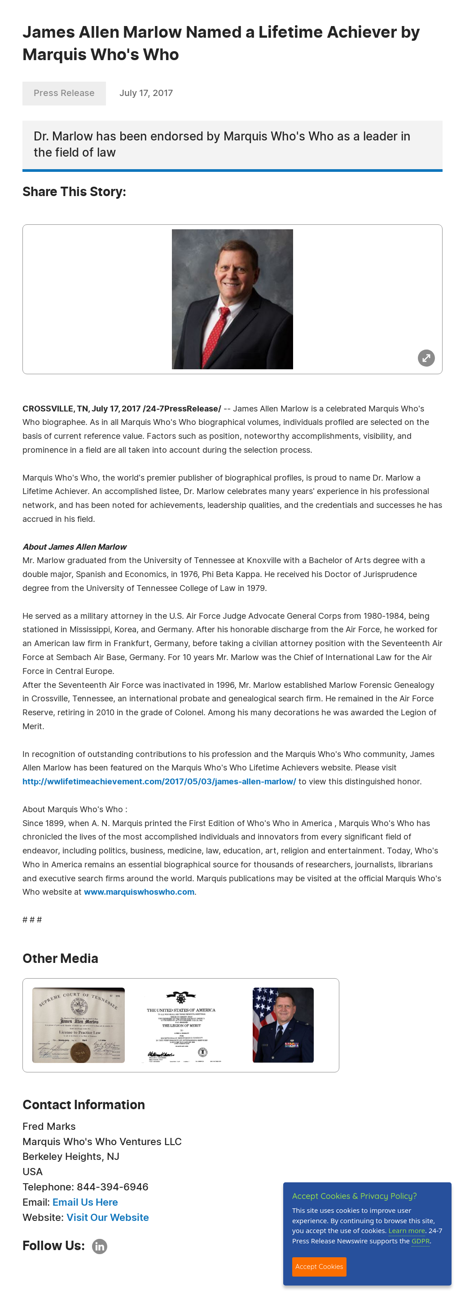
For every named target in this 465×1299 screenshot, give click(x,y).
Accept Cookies (319, 1266)
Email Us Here (85, 1202)
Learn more (407, 1230)
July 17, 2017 (146, 93)
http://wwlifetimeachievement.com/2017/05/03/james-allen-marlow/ (159, 782)
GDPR (421, 1240)
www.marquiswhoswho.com (139, 892)
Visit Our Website (107, 1218)
